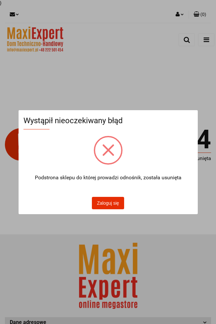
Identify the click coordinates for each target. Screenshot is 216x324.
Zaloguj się (108, 203)
